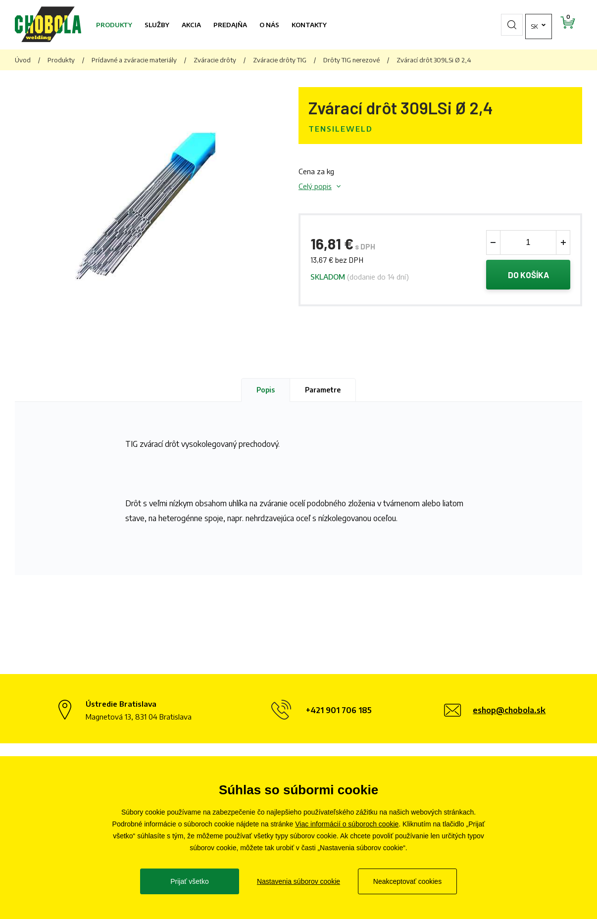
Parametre (323, 390)
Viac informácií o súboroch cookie (346, 824)
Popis (265, 390)
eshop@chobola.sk (509, 710)
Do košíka (528, 275)
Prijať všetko (189, 881)
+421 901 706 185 (339, 710)
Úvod (23, 60)
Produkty (114, 25)
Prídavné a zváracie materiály (134, 60)
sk (507, 25)
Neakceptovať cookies (407, 881)
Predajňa (230, 25)
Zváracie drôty (215, 60)
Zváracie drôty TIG (279, 60)
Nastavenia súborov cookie (298, 881)
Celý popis (315, 186)
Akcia (191, 25)
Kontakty (309, 25)
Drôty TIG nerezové (351, 60)
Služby (157, 25)
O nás (269, 25)
